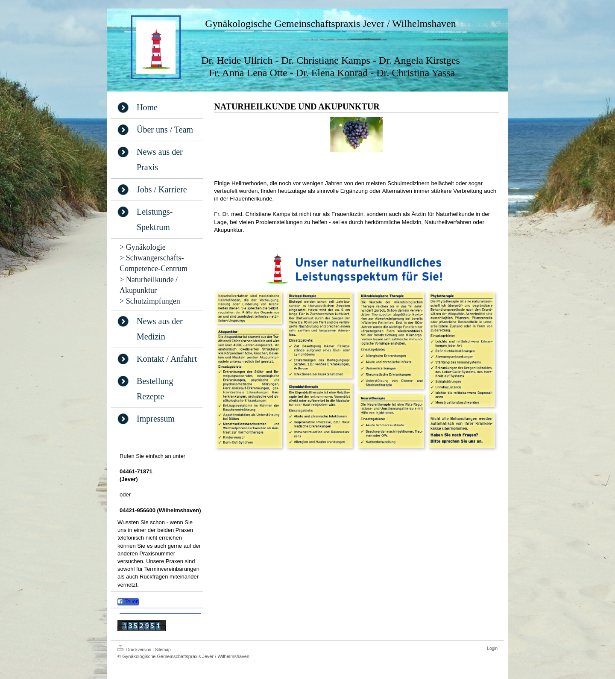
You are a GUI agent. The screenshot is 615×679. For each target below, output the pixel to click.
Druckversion (134, 648)
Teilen (128, 601)
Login (492, 648)
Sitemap (163, 649)
